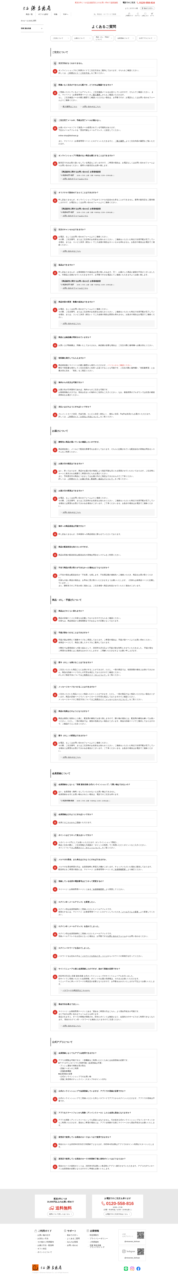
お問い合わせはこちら (92, 107)
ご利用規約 (94, 1242)
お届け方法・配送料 (45, 1245)
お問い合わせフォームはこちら (75, 179)
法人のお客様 (72, 1242)
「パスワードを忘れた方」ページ (94, 956)
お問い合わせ (72, 1245)
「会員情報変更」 (120, 869)
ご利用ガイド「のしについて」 (95, 675)
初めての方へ (148, 8)
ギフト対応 (42, 1249)
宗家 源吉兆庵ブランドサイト (97, 1246)
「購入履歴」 (96, 95)
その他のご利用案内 (45, 1242)
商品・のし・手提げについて (102, 38)
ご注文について (58, 38)
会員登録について (123, 38)
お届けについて (79, 38)
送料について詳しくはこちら (59, 1214)
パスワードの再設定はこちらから (76, 990)
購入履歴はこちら (70, 107)
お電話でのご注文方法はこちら (117, 1214)
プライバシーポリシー (99, 1238)
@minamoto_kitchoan (132, 1241)
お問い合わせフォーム (117, 936)
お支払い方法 (42, 1238)
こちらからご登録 (73, 822)
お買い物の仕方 (43, 1235)
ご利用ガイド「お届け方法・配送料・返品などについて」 (91, 479)
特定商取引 (94, 1235)
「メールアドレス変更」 (130, 912)
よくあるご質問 (73, 1238)
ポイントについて (44, 1252)
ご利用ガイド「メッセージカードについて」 (111, 699)
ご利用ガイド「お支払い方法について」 (84, 417)
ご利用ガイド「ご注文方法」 (79, 73)
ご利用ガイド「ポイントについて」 (87, 848)
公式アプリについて (145, 38)
